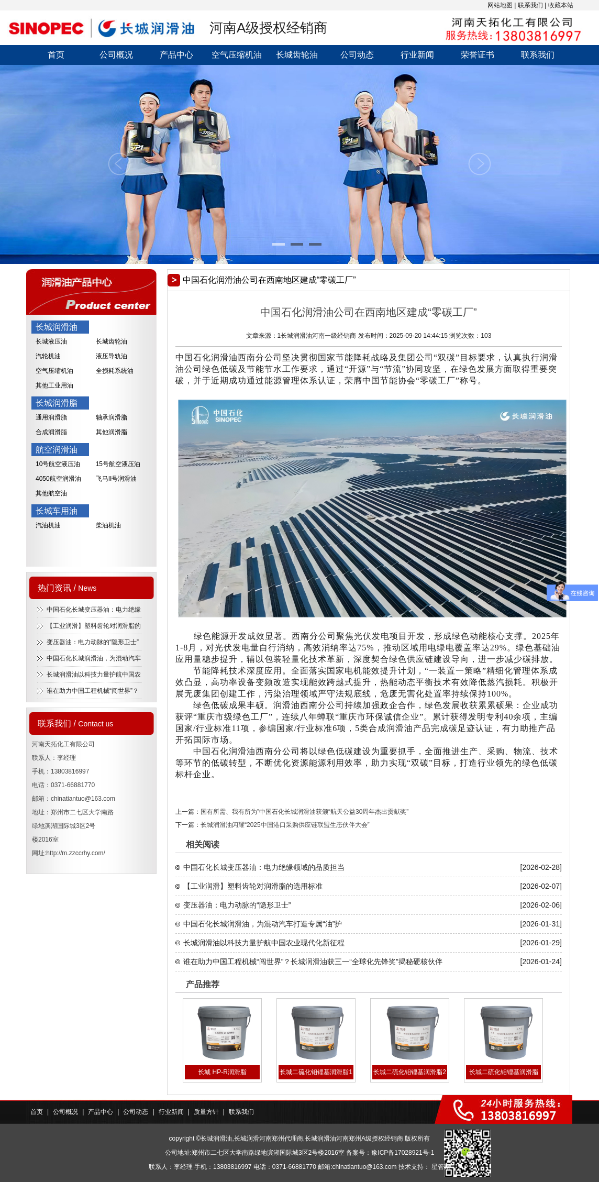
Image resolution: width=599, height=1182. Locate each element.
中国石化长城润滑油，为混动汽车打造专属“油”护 (262, 924)
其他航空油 (51, 493)
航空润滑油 (56, 449)
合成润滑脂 (51, 432)
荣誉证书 (477, 54)
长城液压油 (51, 341)
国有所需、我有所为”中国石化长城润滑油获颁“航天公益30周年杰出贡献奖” (304, 811)
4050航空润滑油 (58, 478)
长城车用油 (56, 510)
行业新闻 (417, 54)
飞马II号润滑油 (116, 478)
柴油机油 (108, 525)
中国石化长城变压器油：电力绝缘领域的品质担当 (264, 867)
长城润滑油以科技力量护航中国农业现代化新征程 (264, 942)
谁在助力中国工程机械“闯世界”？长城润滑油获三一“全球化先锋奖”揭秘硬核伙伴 (312, 961)
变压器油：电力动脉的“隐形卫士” (93, 642)
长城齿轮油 (297, 54)
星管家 (440, 1166)
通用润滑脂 (51, 417)
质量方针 (206, 1111)
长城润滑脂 (56, 403)
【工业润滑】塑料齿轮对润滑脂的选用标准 (253, 886)
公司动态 (357, 54)
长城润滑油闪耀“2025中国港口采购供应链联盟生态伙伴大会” (285, 824)
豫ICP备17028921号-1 (402, 1152)
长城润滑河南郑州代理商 (268, 1138)
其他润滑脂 (111, 432)
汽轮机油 (48, 356)
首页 (56, 54)
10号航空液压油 (58, 464)
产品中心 (176, 54)
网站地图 (500, 5)
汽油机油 (48, 525)
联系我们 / (75, 723)
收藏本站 (560, 5)
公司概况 (116, 54)
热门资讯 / (67, 587)
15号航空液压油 (118, 464)
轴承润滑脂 (111, 417)
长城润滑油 (56, 327)
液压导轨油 (111, 356)
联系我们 (530, 5)
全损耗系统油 (115, 370)
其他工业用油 (54, 385)
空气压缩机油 (237, 54)
